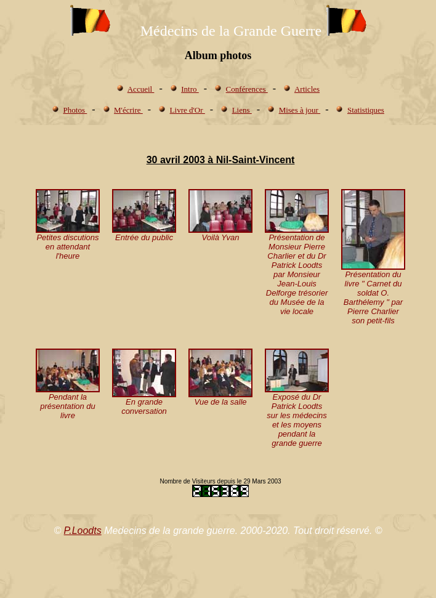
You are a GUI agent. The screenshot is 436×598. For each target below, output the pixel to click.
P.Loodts (83, 530)
